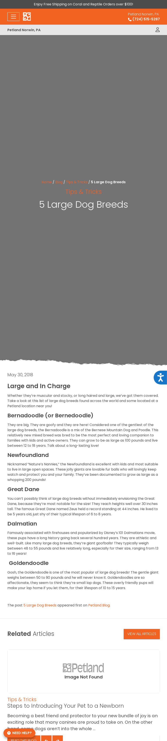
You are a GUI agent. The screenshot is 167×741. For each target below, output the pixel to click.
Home (47, 182)
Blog (59, 182)
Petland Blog (99, 605)
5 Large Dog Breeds (40, 605)
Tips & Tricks (77, 182)
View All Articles (141, 633)
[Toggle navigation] (13, 16)
